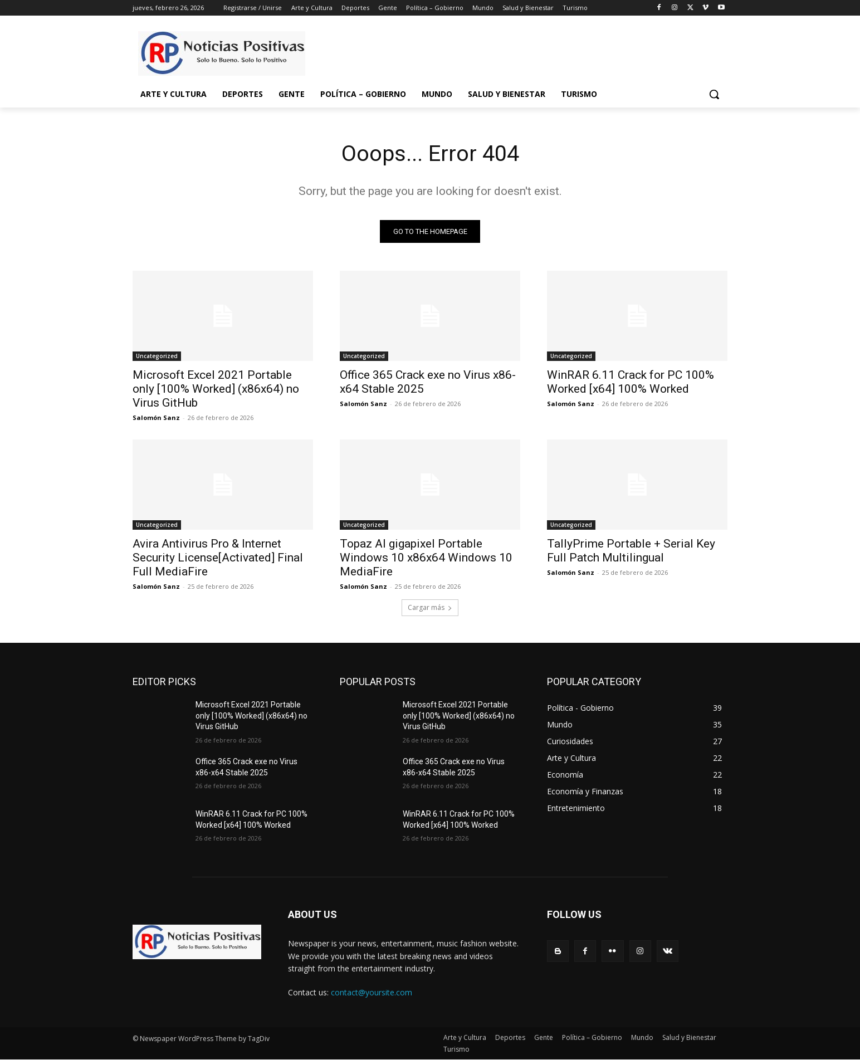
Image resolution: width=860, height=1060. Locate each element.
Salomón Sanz (156, 418)
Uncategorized (157, 356)
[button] (714, 94)
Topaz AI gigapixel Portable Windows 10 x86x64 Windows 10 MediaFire (426, 558)
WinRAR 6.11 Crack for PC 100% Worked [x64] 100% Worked (630, 382)
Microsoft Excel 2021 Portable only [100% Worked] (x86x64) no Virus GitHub (216, 389)
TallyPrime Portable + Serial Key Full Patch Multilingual (631, 551)
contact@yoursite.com (371, 993)
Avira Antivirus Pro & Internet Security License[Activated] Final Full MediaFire (218, 558)
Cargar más (430, 608)
